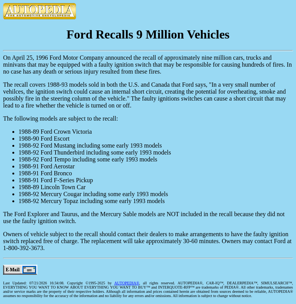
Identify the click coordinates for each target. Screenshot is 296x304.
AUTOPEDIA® (126, 283)
